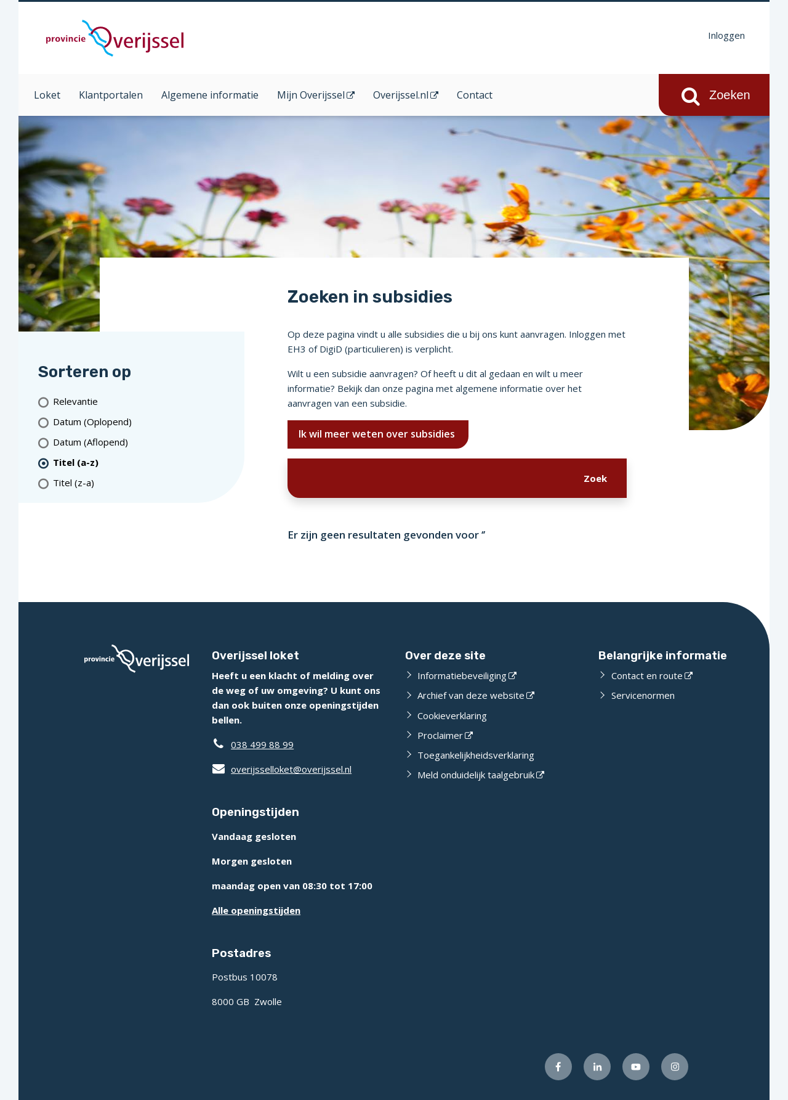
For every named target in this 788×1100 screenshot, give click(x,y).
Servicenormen (643, 695)
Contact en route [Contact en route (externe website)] (647, 675)
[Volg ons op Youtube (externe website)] (635, 1066)
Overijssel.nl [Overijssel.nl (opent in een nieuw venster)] (400, 95)
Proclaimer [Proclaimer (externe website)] (440, 735)
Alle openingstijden (256, 910)
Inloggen (726, 35)
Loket (47, 95)
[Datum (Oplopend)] (144, 422)
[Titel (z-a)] (144, 483)
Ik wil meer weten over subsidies (378, 434)
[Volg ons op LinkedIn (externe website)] (597, 1066)
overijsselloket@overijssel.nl (282, 769)
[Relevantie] (144, 401)
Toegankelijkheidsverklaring (475, 755)
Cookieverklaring (452, 715)
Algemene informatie (210, 95)
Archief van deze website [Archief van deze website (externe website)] (471, 695)
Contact (474, 95)
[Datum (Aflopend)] (144, 442)
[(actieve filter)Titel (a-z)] (144, 462)
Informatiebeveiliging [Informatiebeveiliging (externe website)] (462, 675)
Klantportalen (111, 95)
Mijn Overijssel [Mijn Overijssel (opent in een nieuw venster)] (311, 95)
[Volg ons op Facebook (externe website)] (558, 1066)
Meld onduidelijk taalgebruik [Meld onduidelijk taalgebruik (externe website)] (475, 774)
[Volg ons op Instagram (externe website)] (674, 1066)
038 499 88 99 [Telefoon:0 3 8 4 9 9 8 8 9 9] (262, 744)
